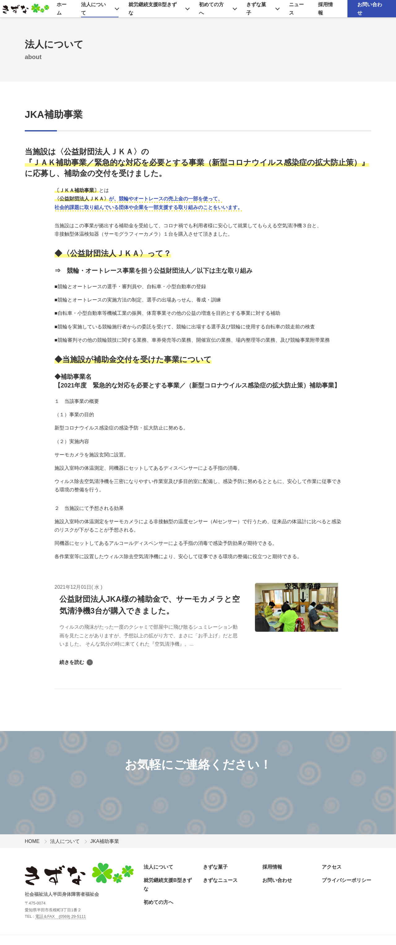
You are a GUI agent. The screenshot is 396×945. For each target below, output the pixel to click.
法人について (93, 8)
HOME (32, 841)
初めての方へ (211, 8)
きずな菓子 (256, 8)
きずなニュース (220, 880)
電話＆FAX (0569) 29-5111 (60, 916)
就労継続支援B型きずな (152, 8)
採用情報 (325, 8)
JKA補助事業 (54, 114)
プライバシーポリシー (346, 880)
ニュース (296, 8)
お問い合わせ (369, 8)
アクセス (332, 867)
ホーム (62, 8)
